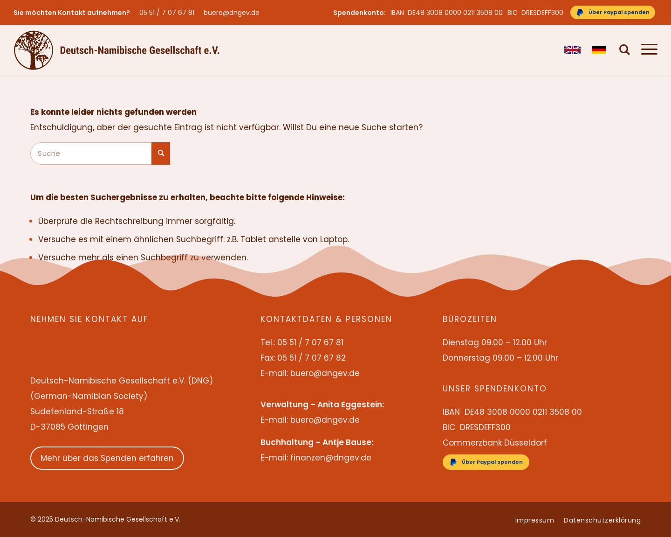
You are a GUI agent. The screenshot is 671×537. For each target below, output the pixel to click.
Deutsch (600, 50)
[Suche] (625, 50)
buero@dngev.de (232, 12)
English (572, 50)
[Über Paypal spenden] (612, 12)
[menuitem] (169, 12)
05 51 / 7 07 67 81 (166, 12)
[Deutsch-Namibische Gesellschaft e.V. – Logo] (117, 49)
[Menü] (646, 50)
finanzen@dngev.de (330, 457)
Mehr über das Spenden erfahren (107, 458)
